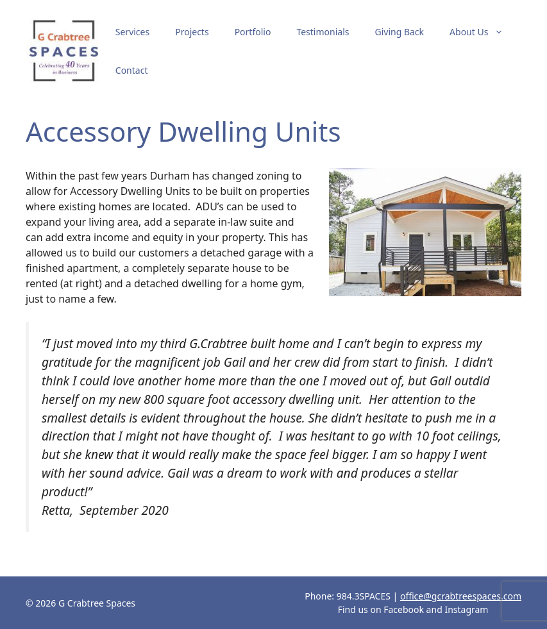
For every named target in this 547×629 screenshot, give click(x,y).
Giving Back (399, 32)
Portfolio (253, 32)
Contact (131, 70)
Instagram (466, 609)
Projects (191, 32)
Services (132, 32)
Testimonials (322, 32)
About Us (483, 32)
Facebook (403, 609)
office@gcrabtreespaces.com (460, 596)
